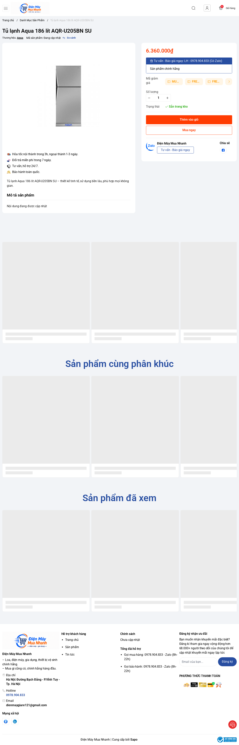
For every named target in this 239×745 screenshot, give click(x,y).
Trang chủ (72, 640)
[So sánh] (69, 38)
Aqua (20, 37)
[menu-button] (5, 8)
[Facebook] (6, 722)
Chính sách (127, 634)
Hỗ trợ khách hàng (73, 634)
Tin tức (70, 654)
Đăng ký (227, 661)
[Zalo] (15, 721)
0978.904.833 (15, 695)
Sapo (133, 739)
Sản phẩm (72, 647)
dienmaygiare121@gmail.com (26, 705)
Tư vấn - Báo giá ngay (175, 150)
